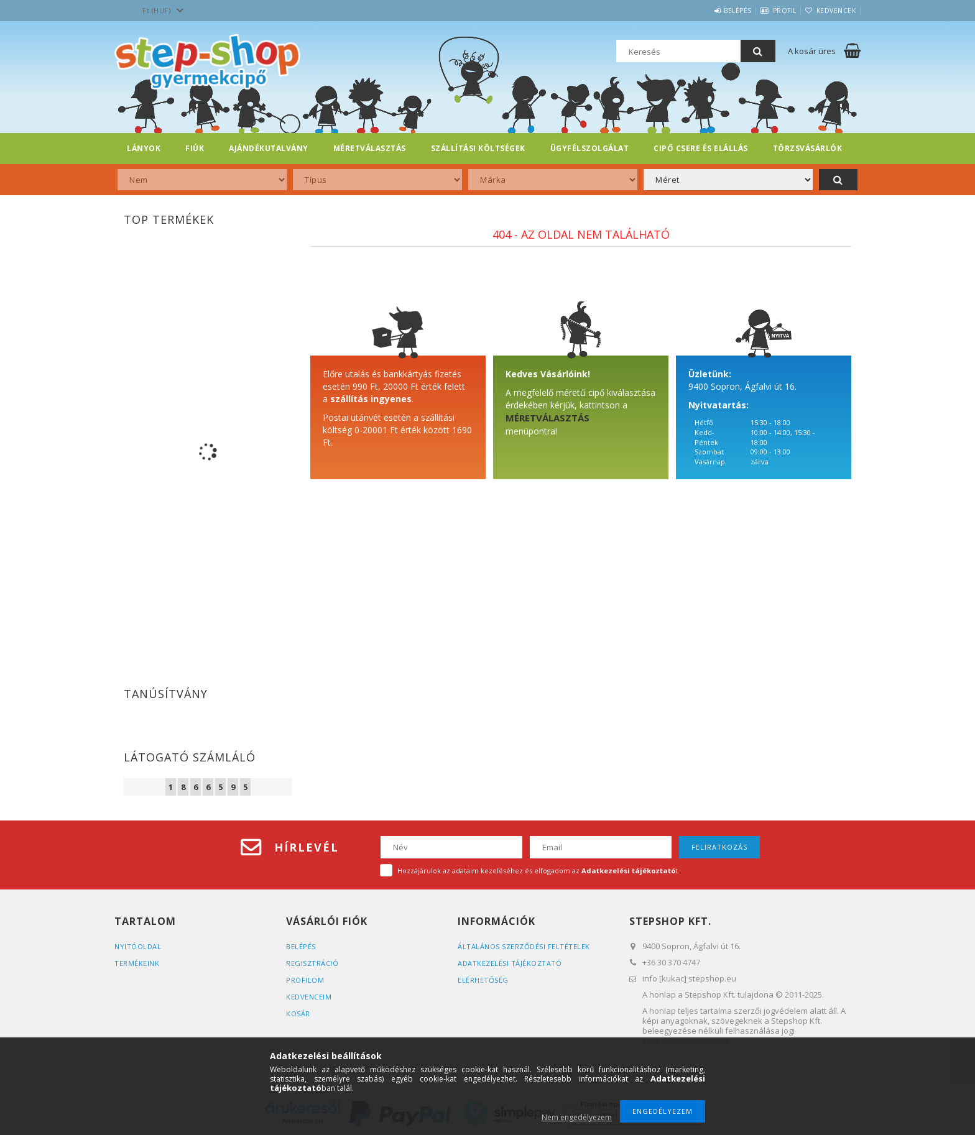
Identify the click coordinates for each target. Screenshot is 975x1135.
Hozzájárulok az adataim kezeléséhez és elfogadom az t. (538, 870)
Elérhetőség (483, 980)
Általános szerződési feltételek (524, 946)
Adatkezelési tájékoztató (509, 963)
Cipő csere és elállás (701, 148)
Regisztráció (312, 963)
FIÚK (194, 148)
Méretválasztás (369, 148)
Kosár (298, 1013)
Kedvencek (831, 10)
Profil (769, 10)
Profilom (305, 980)
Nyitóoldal (137, 946)
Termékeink (136, 963)
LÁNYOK (143, 148)
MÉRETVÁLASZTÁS (547, 417)
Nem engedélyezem (577, 1117)
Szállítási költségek (478, 148)
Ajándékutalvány (268, 148)
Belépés (712, 10)
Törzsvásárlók (808, 148)
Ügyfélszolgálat (589, 148)
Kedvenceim (308, 996)
